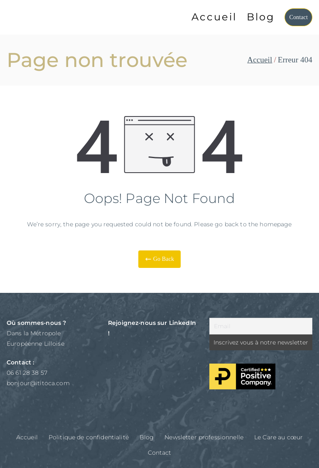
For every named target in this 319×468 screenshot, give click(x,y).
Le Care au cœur (278, 437)
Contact (298, 17)
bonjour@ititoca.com (38, 383)
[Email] (260, 326)
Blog (261, 17)
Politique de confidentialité (89, 437)
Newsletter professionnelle (203, 437)
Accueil (214, 17)
